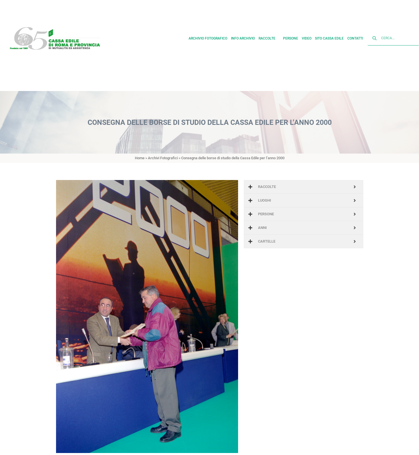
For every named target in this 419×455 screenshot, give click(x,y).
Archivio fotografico (208, 36)
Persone (290, 36)
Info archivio (243, 36)
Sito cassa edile (329, 36)
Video (306, 36)
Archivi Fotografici (163, 158)
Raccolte (269, 35)
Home (140, 158)
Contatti (355, 36)
